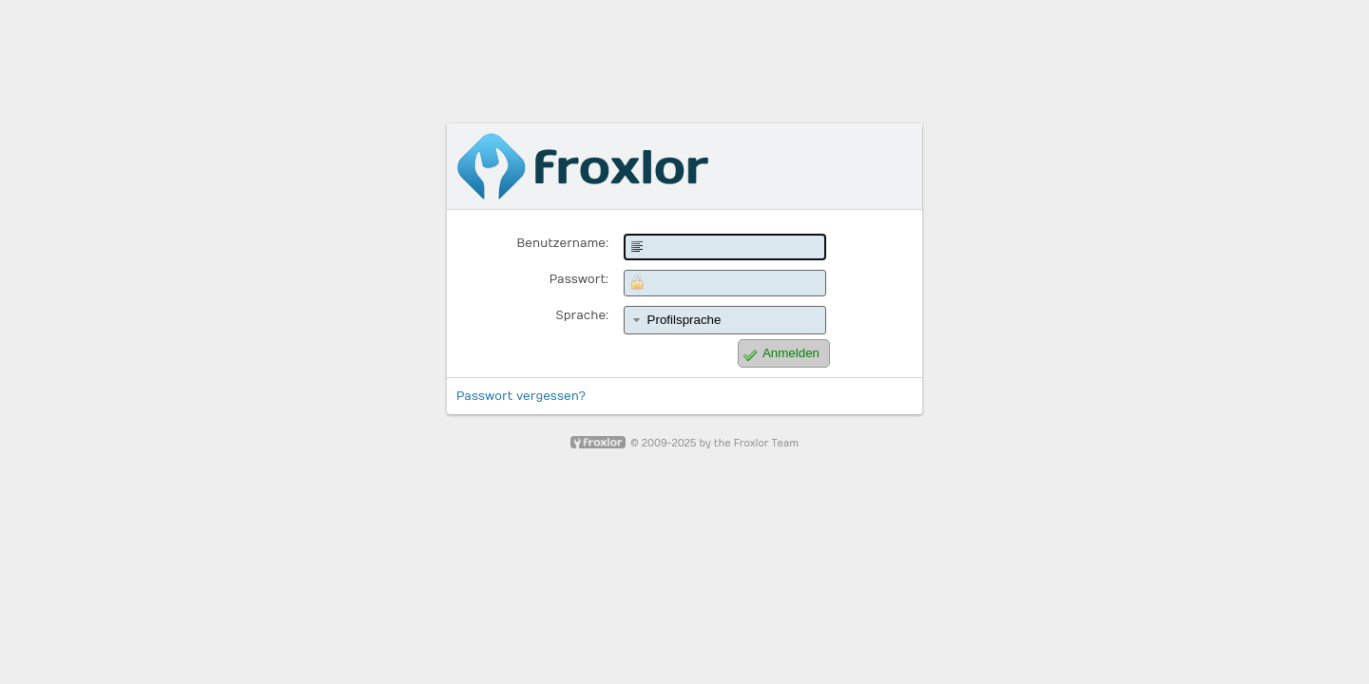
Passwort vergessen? (521, 396)
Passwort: (579, 279)
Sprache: (582, 315)
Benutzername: (562, 243)
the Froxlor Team (756, 443)
